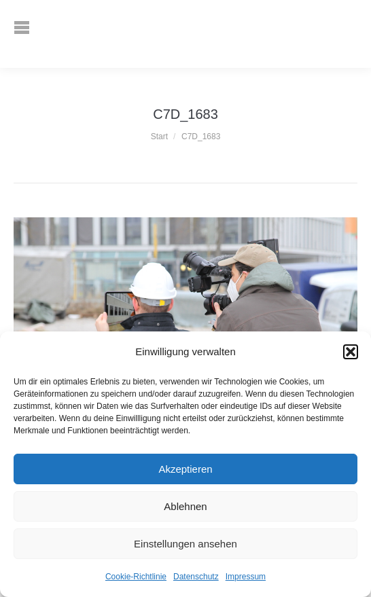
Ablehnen (185, 506)
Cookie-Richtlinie (135, 576)
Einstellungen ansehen (185, 543)
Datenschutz (196, 576)
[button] (350, 352)
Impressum (246, 576)
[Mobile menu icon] (31, 34)
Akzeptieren (185, 469)
